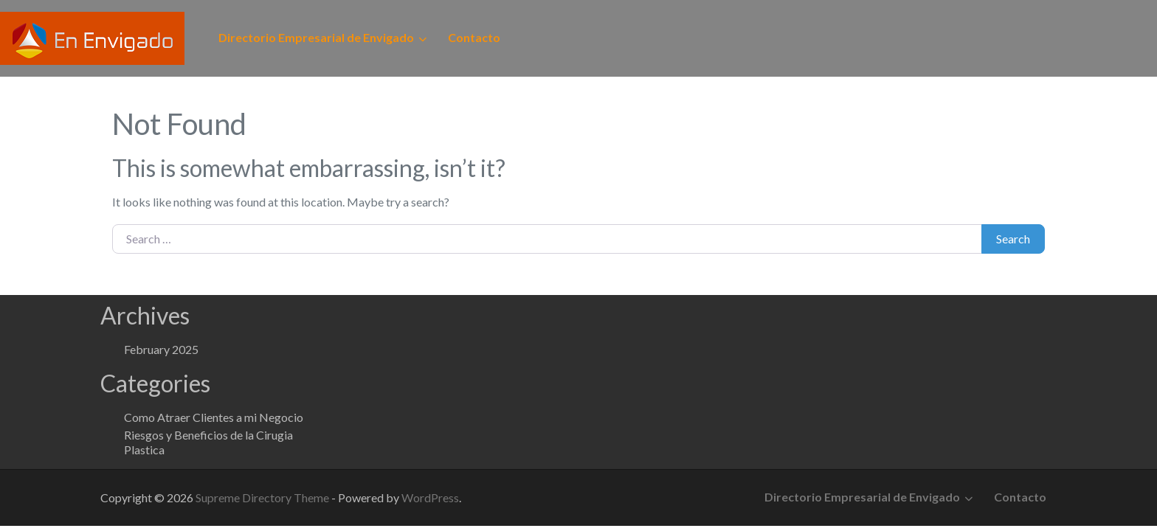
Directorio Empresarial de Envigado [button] (316, 37)
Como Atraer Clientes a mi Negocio (213, 417)
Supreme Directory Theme (263, 497)
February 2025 (161, 349)
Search (1013, 239)
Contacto (474, 37)
